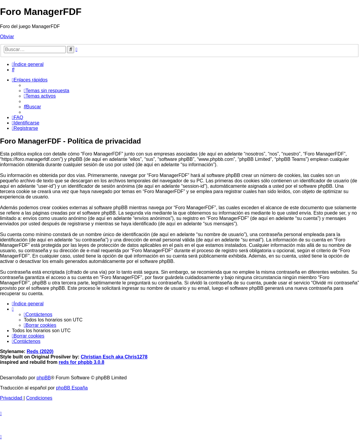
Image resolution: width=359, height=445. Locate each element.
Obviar (7, 36)
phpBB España (72, 387)
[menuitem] (13, 69)
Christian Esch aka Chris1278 (114, 356)
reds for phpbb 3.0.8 (81, 362)
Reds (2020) (40, 351)
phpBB (44, 377)
